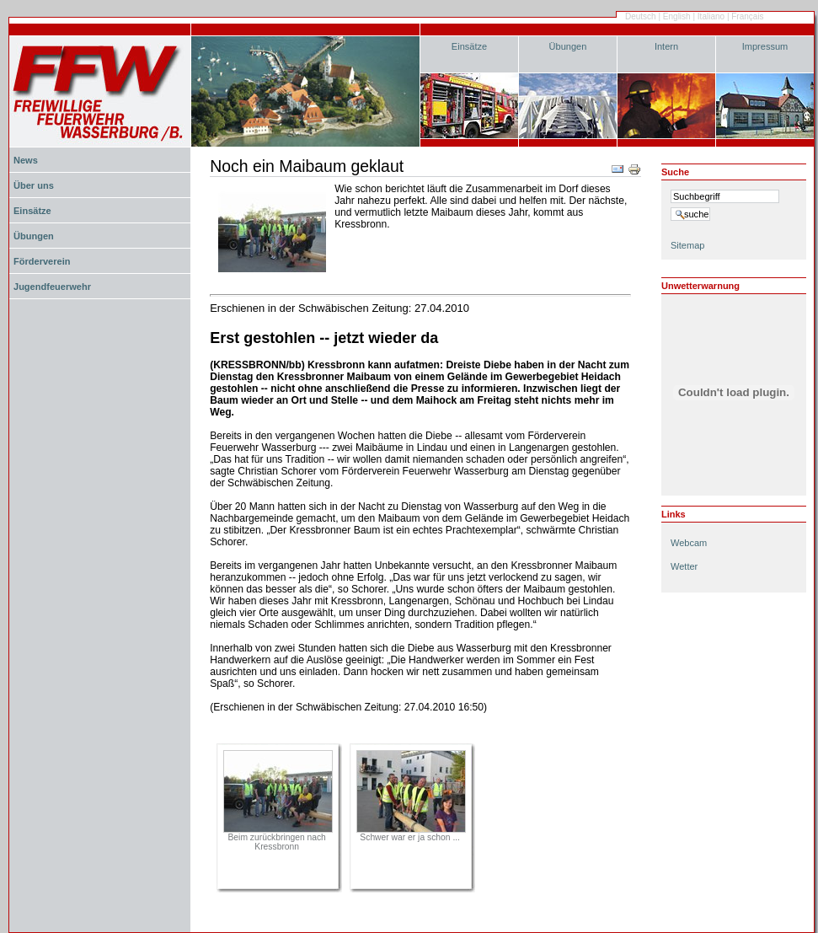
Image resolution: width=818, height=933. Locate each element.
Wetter (684, 566)
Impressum (765, 46)
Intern (666, 46)
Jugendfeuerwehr (52, 287)
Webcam (689, 543)
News (25, 160)
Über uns (33, 185)
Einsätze (469, 46)
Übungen (568, 46)
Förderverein (41, 261)
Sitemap (687, 245)
